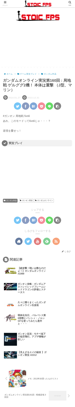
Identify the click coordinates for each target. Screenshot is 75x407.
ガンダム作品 (10, 200)
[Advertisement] (37, 46)
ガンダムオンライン (44, 200)
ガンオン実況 (26, 200)
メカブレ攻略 (14, 393)
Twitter (55, 397)
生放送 (20, 397)
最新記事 (37, 393)
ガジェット (61, 393)
